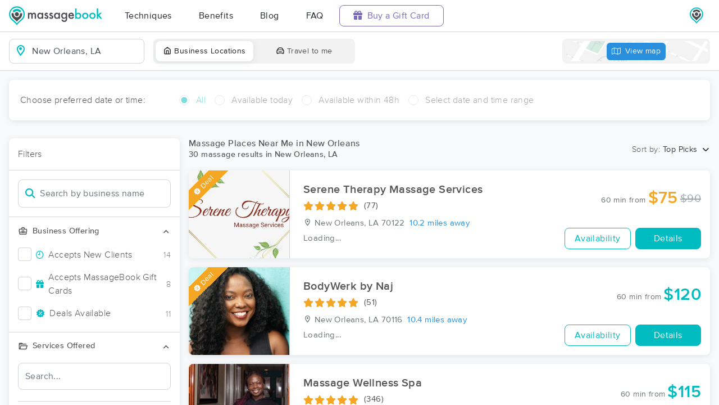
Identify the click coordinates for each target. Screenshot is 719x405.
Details (668, 238)
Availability (598, 238)
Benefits (216, 15)
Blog (269, 15)
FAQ (315, 15)
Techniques (148, 15)
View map (636, 51)
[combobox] (85, 51)
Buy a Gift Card (391, 15)
